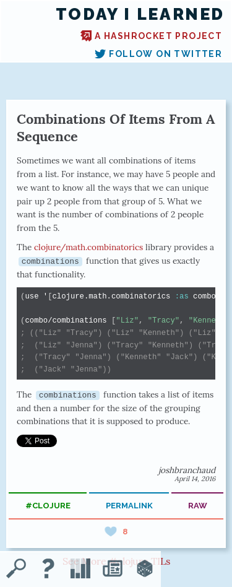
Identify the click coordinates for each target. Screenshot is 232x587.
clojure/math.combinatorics (88, 247)
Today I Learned (140, 14)
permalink (129, 505)
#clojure (48, 505)
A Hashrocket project (151, 35)
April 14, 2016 (194, 478)
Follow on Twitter (158, 53)
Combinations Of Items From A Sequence (116, 127)
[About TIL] (48, 570)
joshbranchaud (186, 470)
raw (197, 505)
